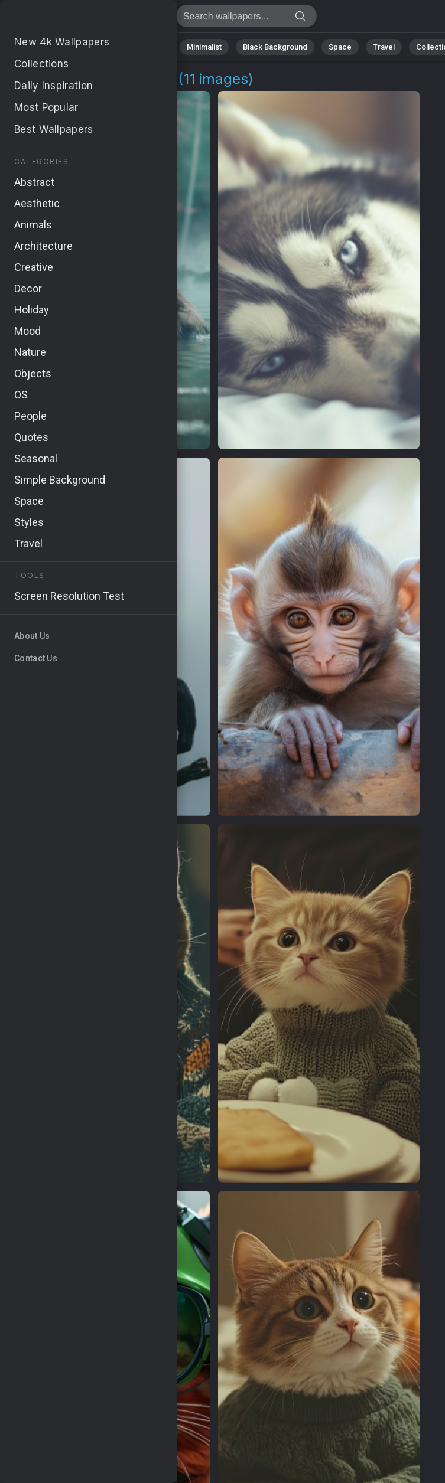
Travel (384, 47)
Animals (151, 47)
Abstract (101, 47)
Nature (52, 47)
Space (340, 47)
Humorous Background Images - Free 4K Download (71, 19)
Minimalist (204, 47)
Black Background (275, 47)
